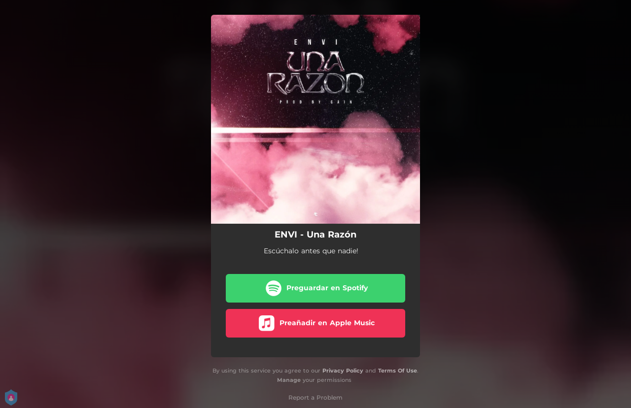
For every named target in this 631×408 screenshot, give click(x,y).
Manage (289, 379)
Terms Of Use (397, 370)
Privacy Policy (342, 370)
